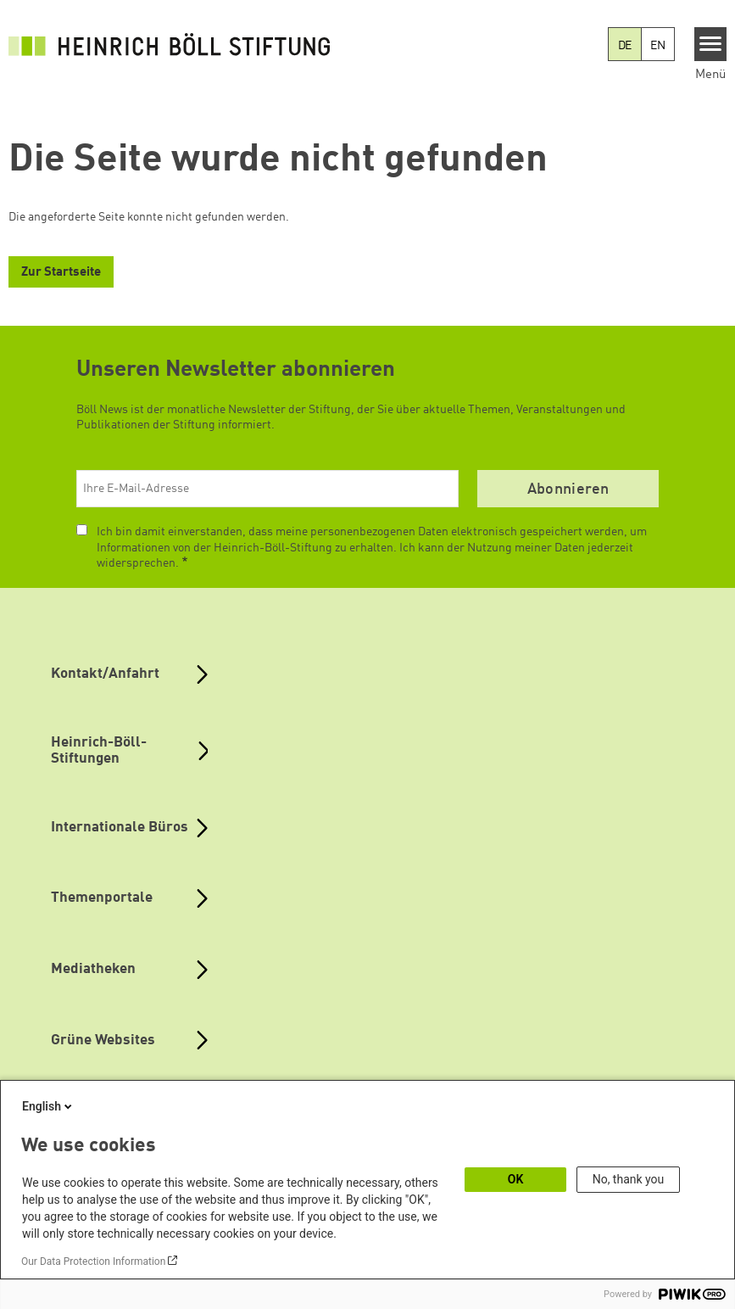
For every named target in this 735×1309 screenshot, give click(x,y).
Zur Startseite (61, 272)
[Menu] (710, 44)
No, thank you (629, 1179)
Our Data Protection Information (93, 1261)
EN (657, 46)
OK (516, 1179)
